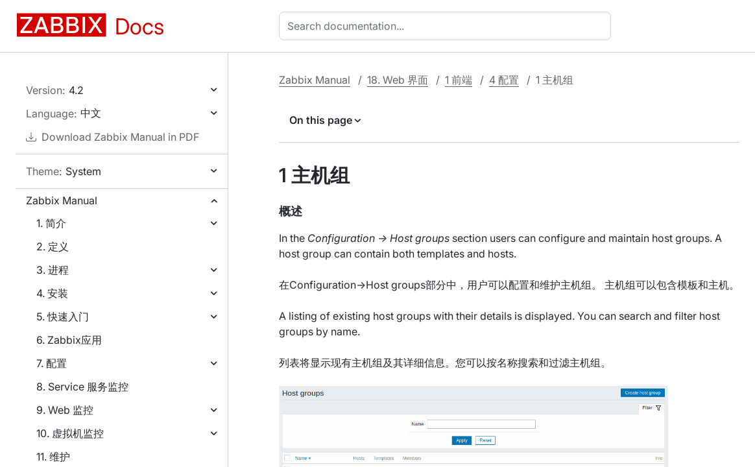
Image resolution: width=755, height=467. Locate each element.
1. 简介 (51, 223)
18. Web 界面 (397, 79)
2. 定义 (52, 246)
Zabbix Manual (61, 200)
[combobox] (447, 26)
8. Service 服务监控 (82, 386)
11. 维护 (53, 456)
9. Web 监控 (64, 409)
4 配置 (504, 79)
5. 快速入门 (62, 316)
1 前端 (458, 79)
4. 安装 (52, 293)
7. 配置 (51, 363)
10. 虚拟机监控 (70, 433)
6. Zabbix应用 (69, 339)
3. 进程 (52, 269)
